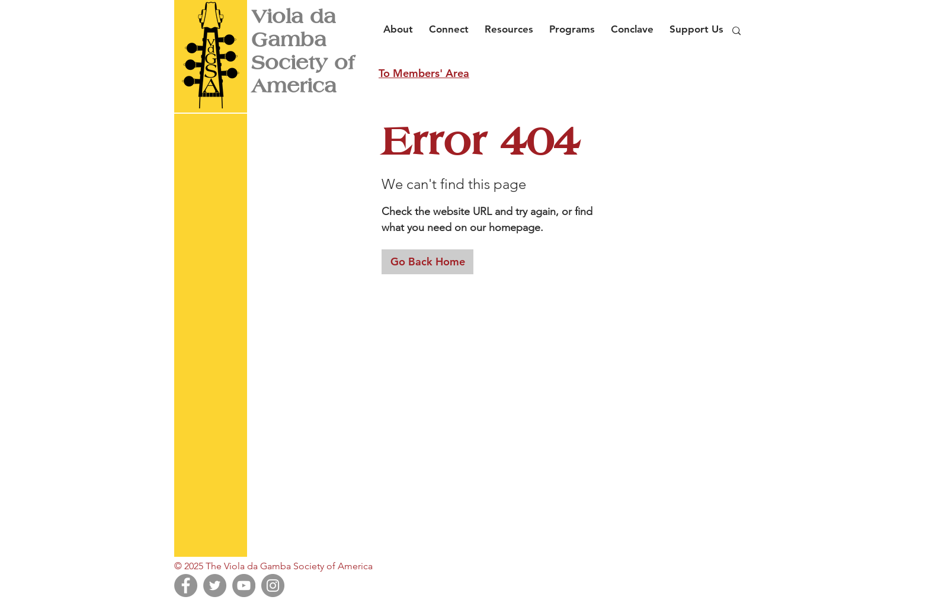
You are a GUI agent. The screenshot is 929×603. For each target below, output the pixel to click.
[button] (401, 24)
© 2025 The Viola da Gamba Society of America (273, 566)
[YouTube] (243, 585)
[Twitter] (214, 585)
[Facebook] (185, 585)
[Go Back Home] (427, 261)
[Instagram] (272, 585)
